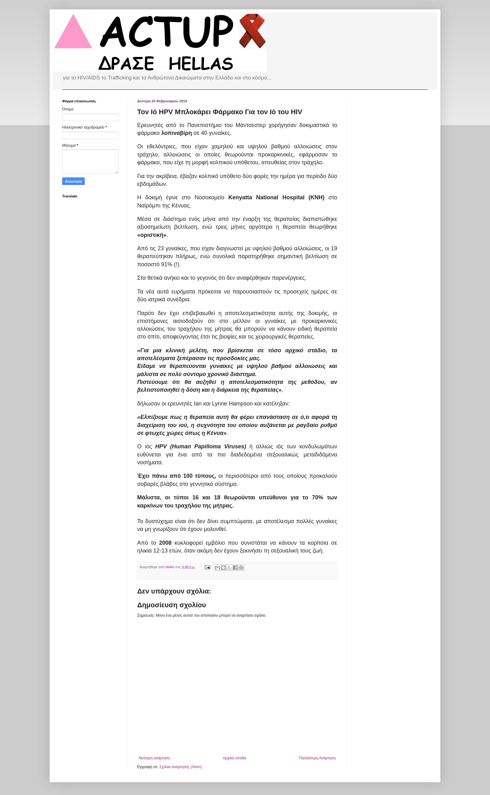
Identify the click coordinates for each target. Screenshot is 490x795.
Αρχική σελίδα (234, 758)
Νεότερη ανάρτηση (154, 758)
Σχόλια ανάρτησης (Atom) (180, 767)
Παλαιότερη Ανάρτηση (317, 758)
